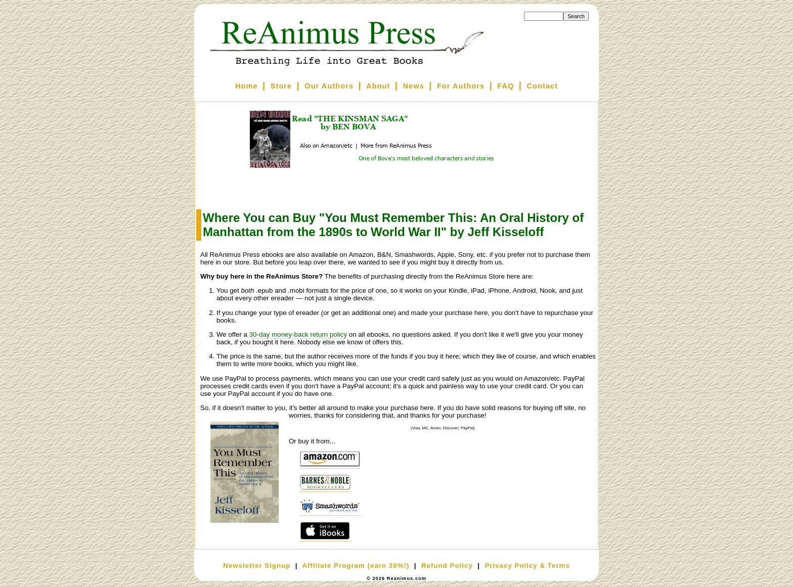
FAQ (505, 86)
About (378, 86)
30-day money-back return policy (298, 334)
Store (281, 86)
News (413, 86)
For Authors (460, 86)
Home (246, 86)
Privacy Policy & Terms (526, 565)
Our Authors (329, 86)
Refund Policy (447, 565)
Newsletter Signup (256, 565)
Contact (542, 86)
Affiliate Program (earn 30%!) (355, 565)
